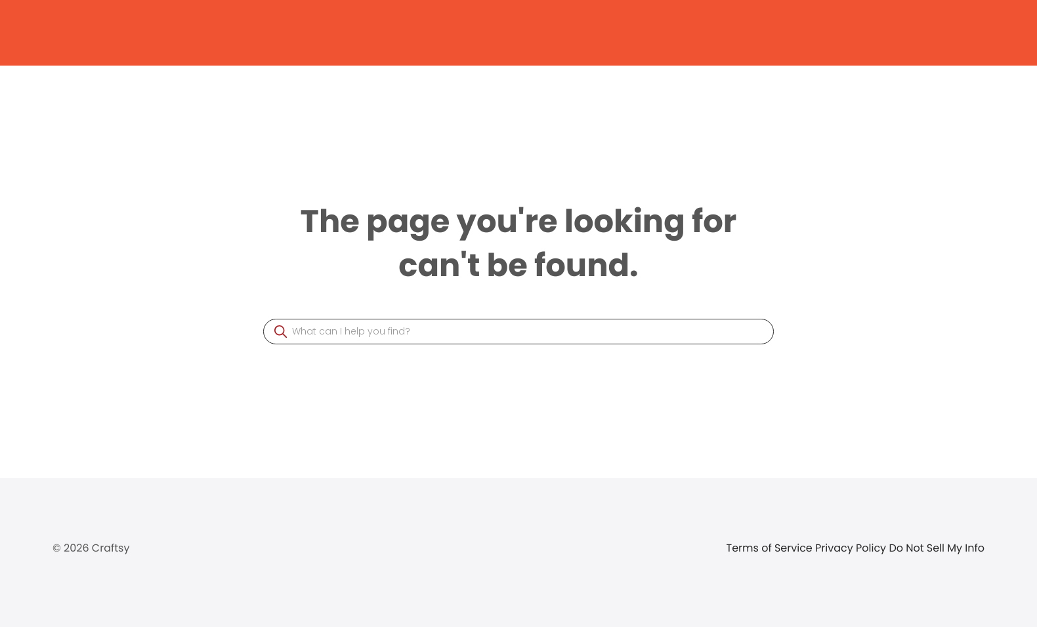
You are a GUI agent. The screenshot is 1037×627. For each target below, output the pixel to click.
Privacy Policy (852, 548)
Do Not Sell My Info (936, 548)
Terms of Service (771, 548)
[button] (280, 331)
